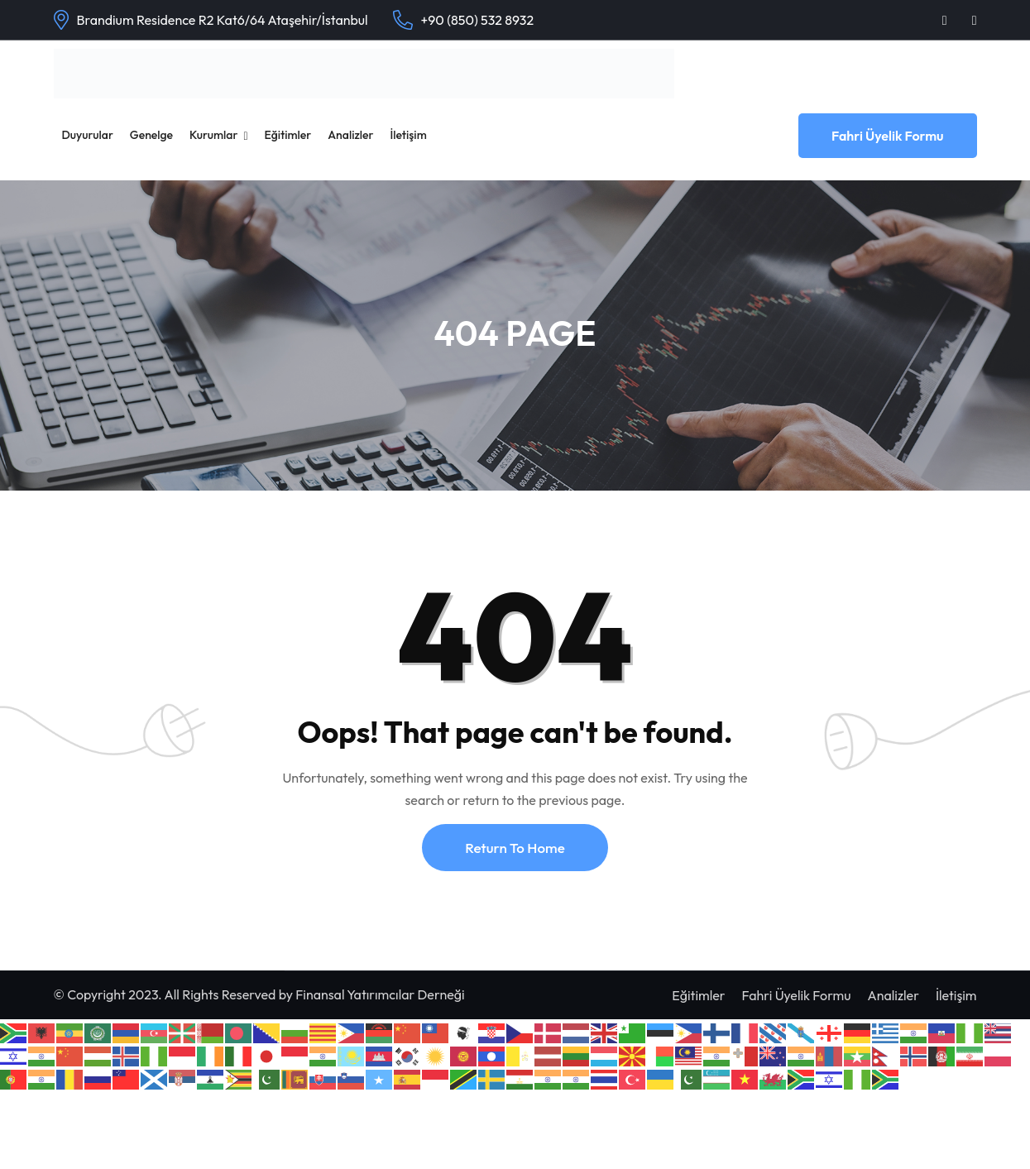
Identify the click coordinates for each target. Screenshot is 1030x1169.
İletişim (408, 134)
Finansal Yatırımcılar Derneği (379, 994)
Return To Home (514, 847)
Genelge (151, 134)
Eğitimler (288, 134)
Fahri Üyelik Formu (887, 135)
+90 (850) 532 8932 (477, 20)
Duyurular (87, 134)
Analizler (350, 134)
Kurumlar (213, 134)
